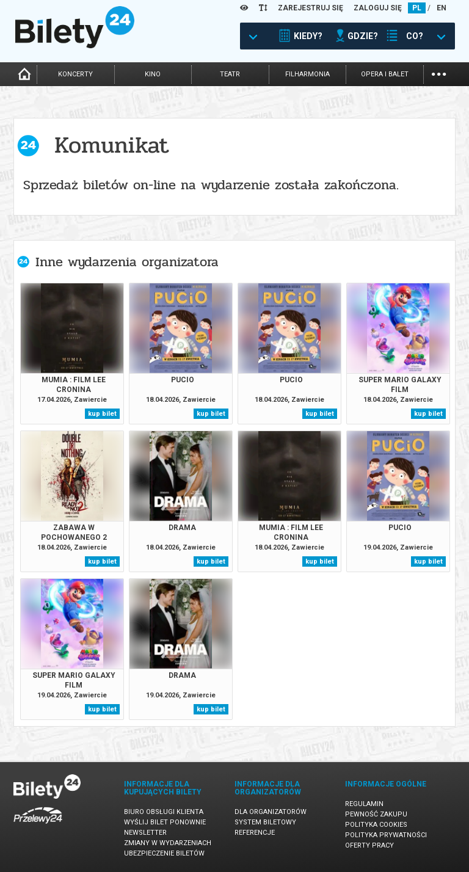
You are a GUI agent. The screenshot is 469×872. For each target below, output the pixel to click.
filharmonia (307, 74)
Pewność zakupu (376, 814)
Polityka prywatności (386, 835)
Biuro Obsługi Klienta (163, 812)
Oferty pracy (369, 845)
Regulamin (364, 804)
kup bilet (102, 414)
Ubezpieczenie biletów (164, 853)
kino (153, 74)
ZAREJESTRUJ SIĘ (310, 8)
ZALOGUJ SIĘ (378, 8)
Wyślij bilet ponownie (165, 822)
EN (441, 8)
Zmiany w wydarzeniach (167, 843)
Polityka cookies (376, 825)
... (439, 73)
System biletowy (265, 822)
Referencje (254, 833)
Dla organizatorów (270, 812)
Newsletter (145, 833)
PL (416, 8)
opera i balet (385, 74)
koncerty (75, 74)
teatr (230, 74)
